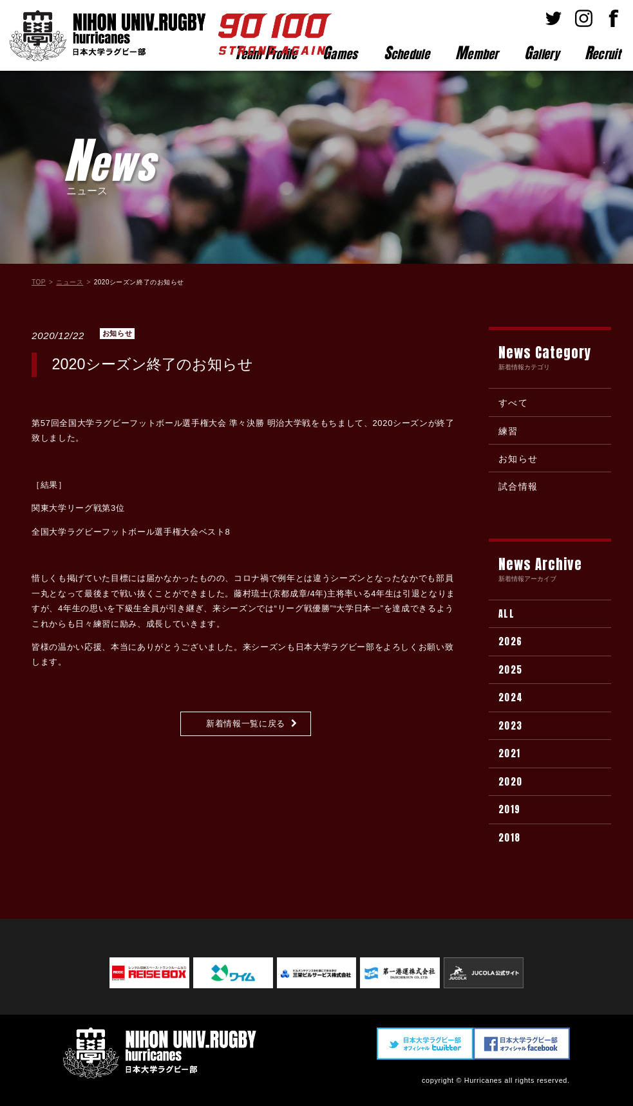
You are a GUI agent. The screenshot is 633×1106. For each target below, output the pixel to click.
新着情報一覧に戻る (245, 723)
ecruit (602, 52)
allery (541, 52)
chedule (407, 52)
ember (476, 52)
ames (340, 52)
